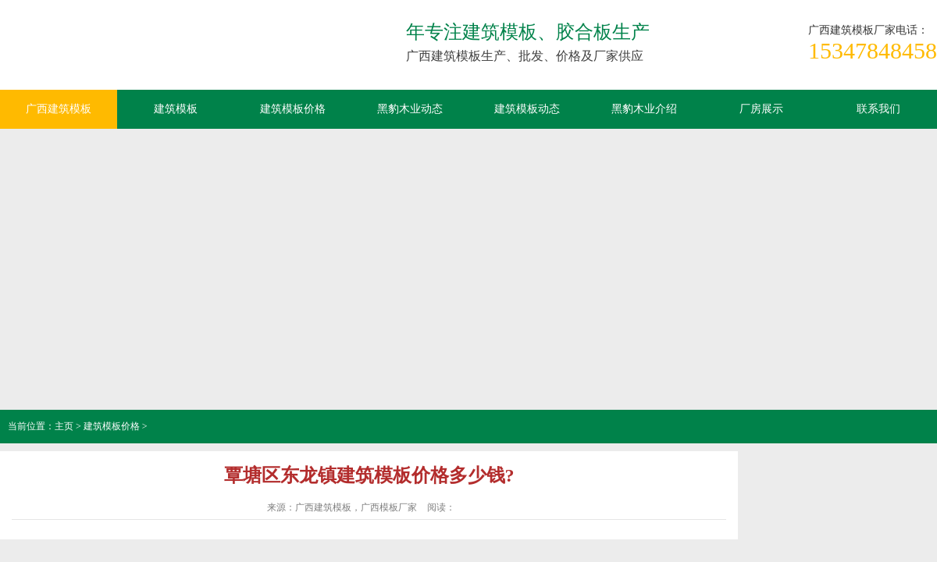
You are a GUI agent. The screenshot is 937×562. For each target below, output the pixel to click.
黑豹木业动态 (410, 109)
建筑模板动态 (527, 109)
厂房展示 (761, 109)
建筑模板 (176, 109)
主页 (64, 426)
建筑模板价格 (293, 109)
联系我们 (878, 109)
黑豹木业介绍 (644, 109)
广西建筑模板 (117, 51)
